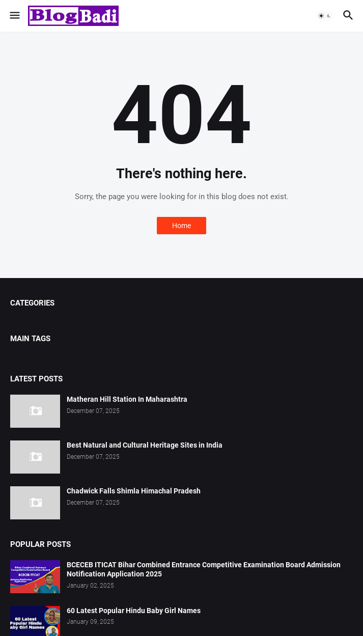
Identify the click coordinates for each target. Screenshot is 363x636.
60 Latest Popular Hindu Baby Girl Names (134, 610)
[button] (14, 15)
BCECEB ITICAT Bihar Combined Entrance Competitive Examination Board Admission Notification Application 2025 (204, 569)
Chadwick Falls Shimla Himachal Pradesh (134, 491)
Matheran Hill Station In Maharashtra (127, 399)
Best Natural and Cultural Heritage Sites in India (144, 445)
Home (181, 226)
